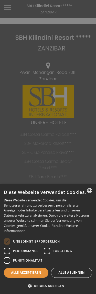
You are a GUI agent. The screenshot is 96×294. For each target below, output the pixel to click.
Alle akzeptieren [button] (26, 272)
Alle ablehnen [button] (72, 272)
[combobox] (89, 190)
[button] (48, 285)
